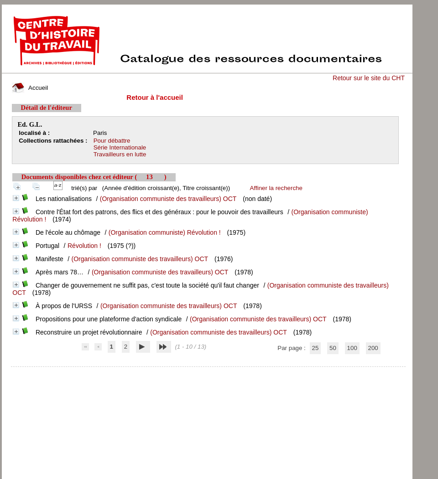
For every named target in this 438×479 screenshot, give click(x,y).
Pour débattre (112, 140)
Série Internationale (120, 147)
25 (315, 348)
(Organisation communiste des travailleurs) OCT (168, 198)
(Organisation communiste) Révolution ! (165, 232)
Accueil (30, 87)
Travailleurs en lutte (120, 154)
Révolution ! (84, 245)
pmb (208, 372)
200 (373, 348)
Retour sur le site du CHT (369, 78)
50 (332, 348)
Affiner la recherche (276, 188)
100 (352, 348)
